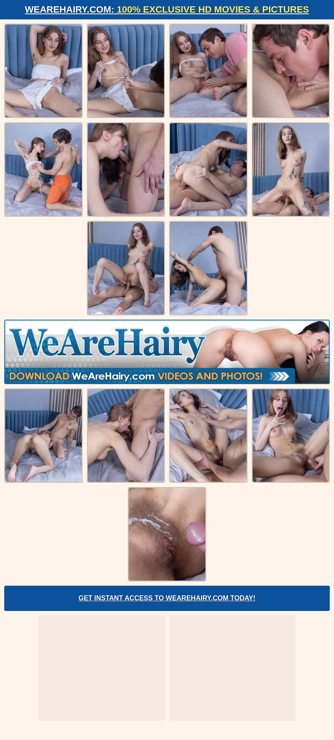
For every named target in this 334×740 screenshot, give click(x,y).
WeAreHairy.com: (167, 9)
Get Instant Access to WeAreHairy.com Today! (167, 598)
